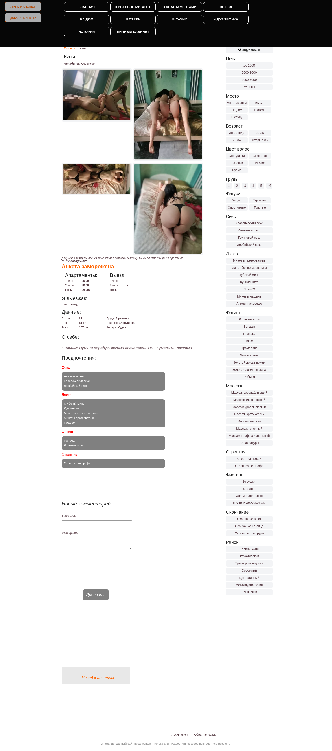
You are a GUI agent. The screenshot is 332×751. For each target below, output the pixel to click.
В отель (132, 19)
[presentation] (96, 573)
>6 (269, 185)
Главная (87, 7)
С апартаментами (179, 7)
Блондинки (237, 156)
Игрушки (249, 481)
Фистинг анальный (249, 496)
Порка (249, 341)
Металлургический (249, 585)
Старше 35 (260, 140)
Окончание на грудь (249, 533)
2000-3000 (249, 72)
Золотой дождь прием (249, 362)
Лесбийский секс (249, 245)
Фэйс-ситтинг (249, 355)
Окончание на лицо (249, 526)
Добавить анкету (23, 18)
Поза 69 (249, 289)
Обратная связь (205, 736)
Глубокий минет (249, 275)
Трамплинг (249, 348)
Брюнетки (260, 156)
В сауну (179, 19)
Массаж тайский (249, 421)
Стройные (259, 200)
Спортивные (237, 207)
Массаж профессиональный (249, 436)
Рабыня (249, 377)
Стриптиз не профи (249, 466)
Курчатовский (249, 556)
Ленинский (249, 592)
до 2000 (249, 65)
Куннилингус (249, 282)
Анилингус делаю (249, 303)
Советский (249, 570)
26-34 (237, 140)
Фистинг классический (249, 503)
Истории (86, 31)
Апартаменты (237, 102)
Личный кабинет (22, 6)
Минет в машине (249, 296)
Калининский (249, 549)
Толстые (260, 207)
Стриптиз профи (249, 458)
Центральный (249, 578)
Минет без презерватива (249, 267)
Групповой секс (249, 237)
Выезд (226, 7)
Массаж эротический (249, 414)
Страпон (249, 489)
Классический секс (249, 223)
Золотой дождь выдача (249, 369)
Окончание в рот (249, 519)
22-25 (260, 133)
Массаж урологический (249, 407)
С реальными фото (132, 7)
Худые (237, 200)
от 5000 (249, 87)
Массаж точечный (249, 428)
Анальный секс (249, 230)
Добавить (96, 597)
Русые (236, 170)
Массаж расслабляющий (249, 392)
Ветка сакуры (249, 443)
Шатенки (236, 163)
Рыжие (260, 163)
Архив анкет (180, 736)
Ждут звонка (226, 19)
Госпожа (249, 334)
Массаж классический (249, 400)
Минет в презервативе (249, 260)
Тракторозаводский (249, 563)
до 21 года (237, 133)
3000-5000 (249, 80)
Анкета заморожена (88, 266)
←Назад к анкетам (96, 680)
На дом (87, 19)
